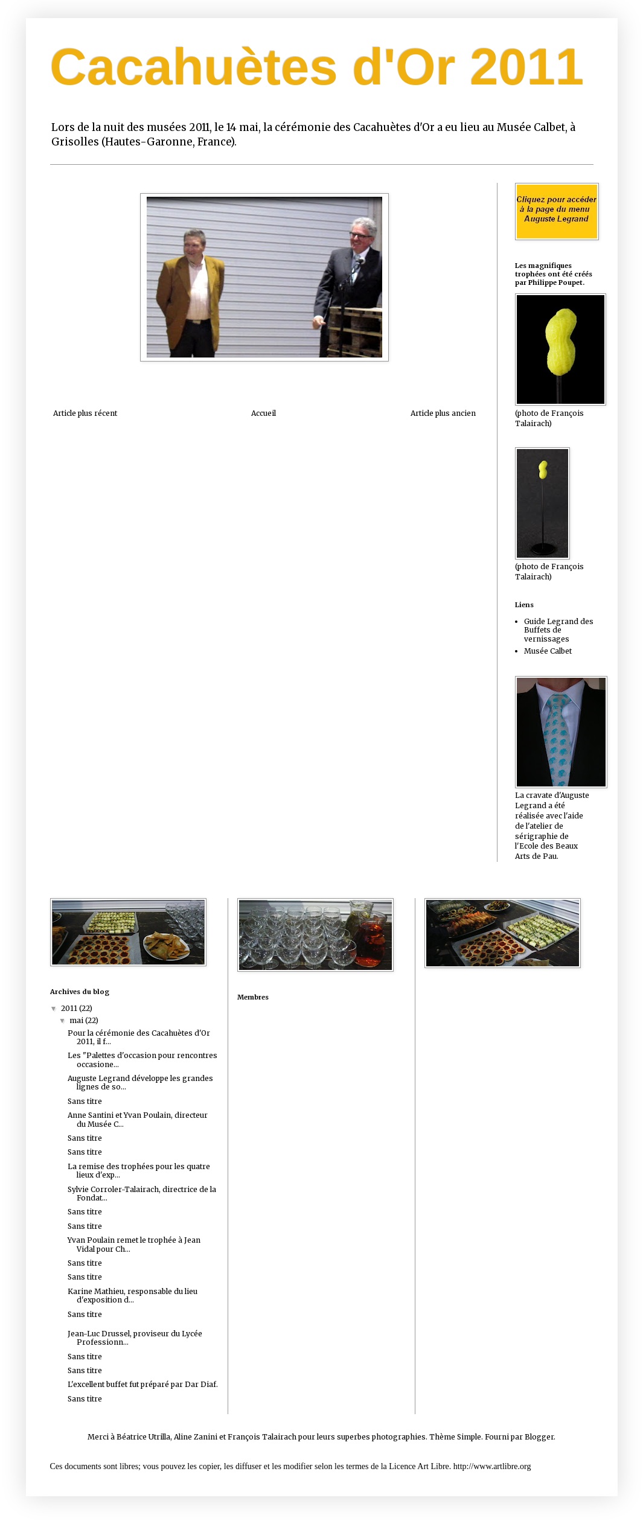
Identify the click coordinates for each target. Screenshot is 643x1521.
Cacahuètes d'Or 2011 (317, 66)
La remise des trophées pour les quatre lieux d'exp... (139, 1170)
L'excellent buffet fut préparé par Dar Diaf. (143, 1384)
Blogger (539, 1436)
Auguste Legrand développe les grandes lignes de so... (140, 1082)
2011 (70, 1008)
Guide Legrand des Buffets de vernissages (558, 630)
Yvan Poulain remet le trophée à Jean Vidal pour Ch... (134, 1244)
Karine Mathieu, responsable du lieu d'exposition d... (132, 1295)
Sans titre (85, 1101)
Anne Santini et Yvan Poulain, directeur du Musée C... (138, 1119)
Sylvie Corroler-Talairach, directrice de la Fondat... (142, 1193)
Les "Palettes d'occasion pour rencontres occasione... (142, 1059)
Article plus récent (85, 413)
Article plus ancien (443, 413)
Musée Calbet (548, 650)
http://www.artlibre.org (492, 1466)
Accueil (263, 413)
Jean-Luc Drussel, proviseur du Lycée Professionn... (135, 1338)
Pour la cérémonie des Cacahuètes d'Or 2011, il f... (139, 1037)
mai (77, 1020)
